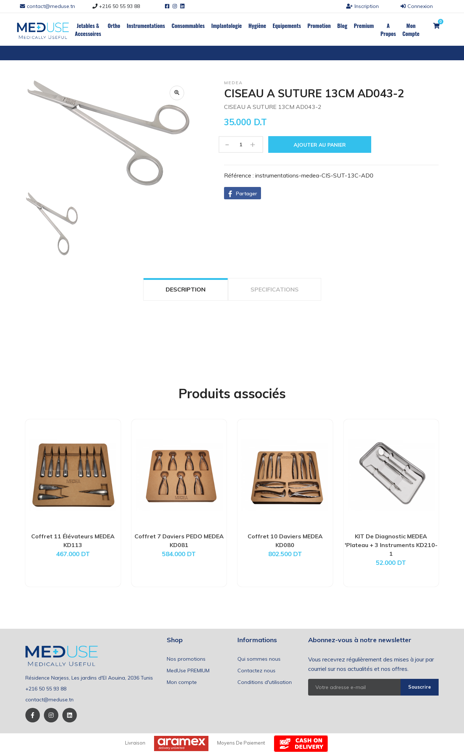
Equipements (287, 25)
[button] (242, 193)
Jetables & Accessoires (88, 29)
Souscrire (419, 687)
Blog (342, 25)
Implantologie (226, 25)
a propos (388, 29)
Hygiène (257, 25)
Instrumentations (146, 25)
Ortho (114, 25)
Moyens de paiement (241, 743)
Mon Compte (410, 29)
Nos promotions (186, 659)
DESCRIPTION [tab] (186, 289)
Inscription (362, 6)
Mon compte (182, 682)
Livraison (135, 743)
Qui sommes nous (259, 659)
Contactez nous (256, 670)
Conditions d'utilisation (264, 682)
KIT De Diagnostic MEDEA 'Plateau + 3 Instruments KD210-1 (391, 545)
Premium (364, 25)
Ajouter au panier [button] (320, 145)
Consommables (188, 25)
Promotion (319, 25)
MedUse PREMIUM (188, 670)
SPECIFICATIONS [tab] (274, 289)
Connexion (417, 6)
